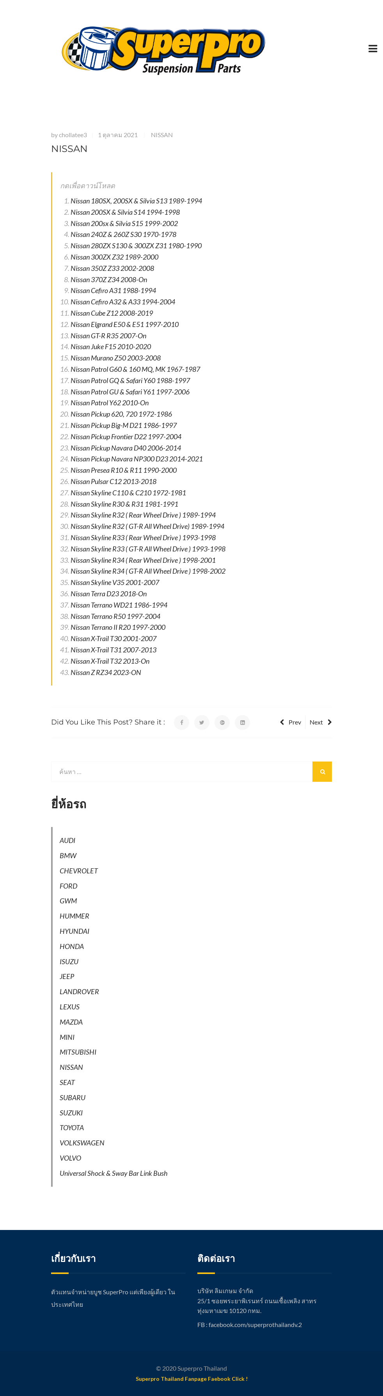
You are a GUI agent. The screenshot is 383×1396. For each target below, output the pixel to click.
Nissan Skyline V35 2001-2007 (115, 582)
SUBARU (72, 1097)
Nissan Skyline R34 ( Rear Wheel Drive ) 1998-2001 (143, 560)
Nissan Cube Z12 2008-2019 (112, 313)
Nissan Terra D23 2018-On (109, 593)
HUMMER (74, 916)
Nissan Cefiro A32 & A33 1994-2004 (123, 301)
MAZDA (71, 1022)
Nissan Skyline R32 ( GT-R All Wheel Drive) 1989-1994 (147, 526)
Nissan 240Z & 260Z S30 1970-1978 (123, 234)
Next (321, 722)
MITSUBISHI (78, 1052)
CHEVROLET (79, 870)
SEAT (67, 1082)
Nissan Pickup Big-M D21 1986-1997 (124, 425)
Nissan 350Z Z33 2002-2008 (112, 268)
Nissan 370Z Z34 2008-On (109, 279)
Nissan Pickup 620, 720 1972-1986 (121, 414)
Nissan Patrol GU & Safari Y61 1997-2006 (130, 391)
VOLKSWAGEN (82, 1142)
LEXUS (70, 1006)
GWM (68, 900)
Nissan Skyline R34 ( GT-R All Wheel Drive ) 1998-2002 (148, 571)
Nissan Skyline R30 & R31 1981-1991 (124, 504)
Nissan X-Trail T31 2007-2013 (113, 649)
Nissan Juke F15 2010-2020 (111, 346)
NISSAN (162, 134)
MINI (67, 1037)
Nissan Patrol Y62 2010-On (110, 402)
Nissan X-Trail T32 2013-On (110, 661)
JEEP (67, 976)
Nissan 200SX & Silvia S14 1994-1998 (125, 212)
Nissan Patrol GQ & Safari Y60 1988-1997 (130, 380)
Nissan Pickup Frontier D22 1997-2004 (126, 436)
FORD (68, 886)
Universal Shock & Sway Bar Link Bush (114, 1173)
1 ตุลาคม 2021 (118, 134)
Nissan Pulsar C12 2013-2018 (113, 481)
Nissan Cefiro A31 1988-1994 (113, 290)
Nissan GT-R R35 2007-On (108, 335)
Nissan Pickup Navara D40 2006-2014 (126, 448)
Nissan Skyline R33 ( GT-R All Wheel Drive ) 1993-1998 (148, 548)
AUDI (67, 840)
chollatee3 (73, 134)
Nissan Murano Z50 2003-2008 (116, 357)
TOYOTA (72, 1127)
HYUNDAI (74, 931)
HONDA (72, 946)
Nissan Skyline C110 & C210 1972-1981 (128, 492)
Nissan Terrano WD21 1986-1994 (119, 605)
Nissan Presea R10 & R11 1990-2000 (124, 470)
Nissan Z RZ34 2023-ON (106, 672)
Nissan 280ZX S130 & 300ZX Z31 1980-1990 (136, 245)
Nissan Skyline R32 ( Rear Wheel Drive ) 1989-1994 (143, 515)
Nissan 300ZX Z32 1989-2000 (114, 257)
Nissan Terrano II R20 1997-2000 (118, 627)
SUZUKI (71, 1112)
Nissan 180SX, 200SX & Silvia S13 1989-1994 (136, 200)
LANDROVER (79, 991)
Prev (290, 722)
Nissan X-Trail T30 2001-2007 (113, 638)
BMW (68, 855)
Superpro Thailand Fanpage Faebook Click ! (192, 1378)
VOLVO (70, 1158)
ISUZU (69, 961)
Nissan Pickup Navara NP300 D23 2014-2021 (137, 458)
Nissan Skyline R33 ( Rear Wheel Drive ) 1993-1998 (143, 537)
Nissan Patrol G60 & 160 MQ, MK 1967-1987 (135, 369)
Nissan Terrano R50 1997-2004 (115, 616)
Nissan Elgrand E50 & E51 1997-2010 (125, 324)
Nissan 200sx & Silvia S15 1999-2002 (124, 223)
